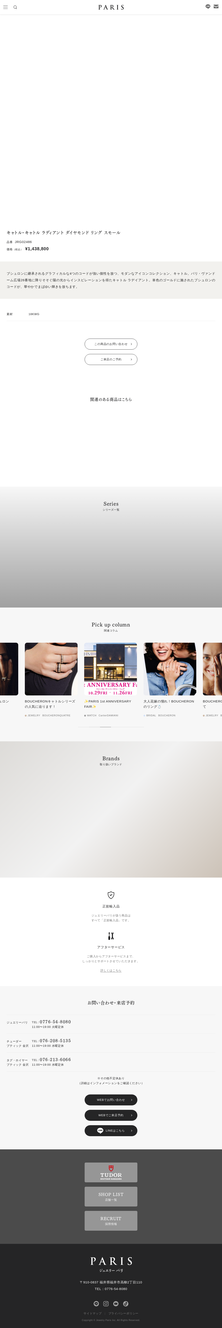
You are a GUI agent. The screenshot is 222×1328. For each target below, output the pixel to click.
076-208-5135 (55, 1040)
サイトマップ (93, 1313)
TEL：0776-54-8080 (111, 1289)
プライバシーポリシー (123, 1313)
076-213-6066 (55, 1059)
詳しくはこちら (111, 970)
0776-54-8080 (55, 1021)
